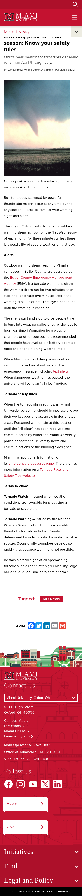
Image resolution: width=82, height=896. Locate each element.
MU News (51, 598)
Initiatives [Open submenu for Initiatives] (18, 851)
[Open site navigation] (74, 17)
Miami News (17, 32)
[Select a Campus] (41, 698)
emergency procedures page (31, 463)
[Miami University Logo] (20, 17)
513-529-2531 (48, 752)
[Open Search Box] (75, 4)
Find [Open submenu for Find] (10, 866)
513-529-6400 (37, 759)
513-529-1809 (40, 745)
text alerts (61, 371)
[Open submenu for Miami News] (76, 31)
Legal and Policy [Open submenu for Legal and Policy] (28, 880)
